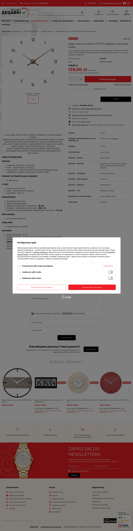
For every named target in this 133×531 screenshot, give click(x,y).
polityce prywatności (41, 252)
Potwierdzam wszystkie (92, 287)
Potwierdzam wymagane (41, 287)
